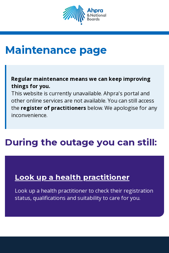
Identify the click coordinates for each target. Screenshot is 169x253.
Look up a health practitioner (72, 177)
